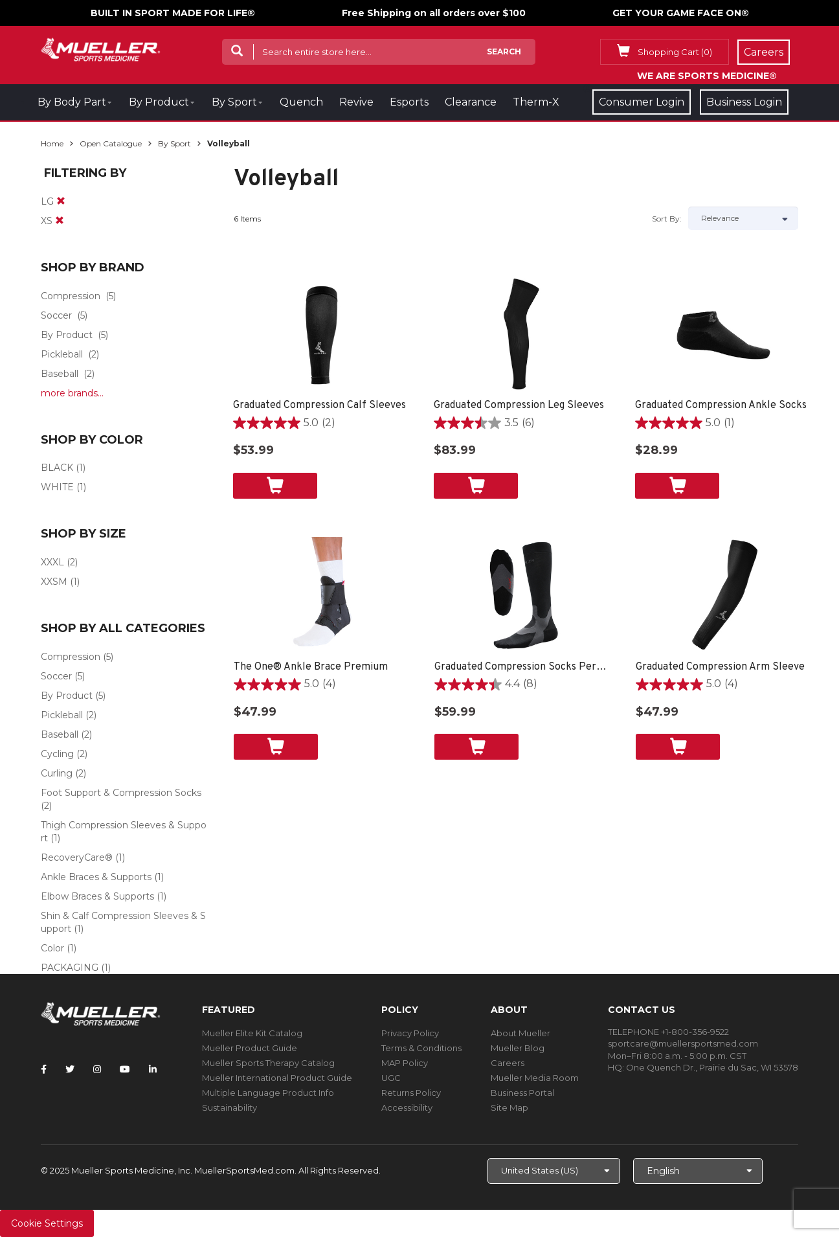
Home (52, 143)
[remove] (60, 201)
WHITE (57, 487)
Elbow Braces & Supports (97, 896)
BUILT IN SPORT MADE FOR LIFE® (173, 13)
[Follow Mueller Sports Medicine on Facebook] (44, 1069)
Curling (57, 773)
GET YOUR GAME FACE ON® (680, 13)
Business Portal (522, 1092)
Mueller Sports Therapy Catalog (268, 1063)
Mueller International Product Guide (277, 1077)
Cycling (57, 754)
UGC (391, 1077)
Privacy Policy (410, 1033)
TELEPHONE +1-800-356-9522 (668, 1032)
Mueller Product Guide (249, 1048)
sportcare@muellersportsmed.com (683, 1043)
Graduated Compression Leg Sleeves (519, 405)
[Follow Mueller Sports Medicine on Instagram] (97, 1069)
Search (504, 51)
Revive (356, 102)
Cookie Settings (47, 1223)
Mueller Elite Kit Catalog (252, 1033)
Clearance (471, 102)
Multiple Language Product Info (268, 1092)
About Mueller (520, 1033)
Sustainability (229, 1107)
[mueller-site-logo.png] (100, 48)
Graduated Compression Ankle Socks (721, 405)
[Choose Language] (698, 1171)
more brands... (72, 393)
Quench (301, 102)
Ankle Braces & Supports (96, 877)
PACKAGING (69, 967)
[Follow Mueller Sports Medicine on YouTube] (125, 1069)
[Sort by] (743, 218)
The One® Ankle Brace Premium (311, 667)
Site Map (509, 1107)
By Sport (234, 102)
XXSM (54, 581)
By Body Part (72, 102)
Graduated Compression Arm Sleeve (720, 667)
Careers (507, 1063)
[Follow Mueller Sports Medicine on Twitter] (69, 1069)
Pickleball (62, 354)
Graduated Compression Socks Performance (522, 667)
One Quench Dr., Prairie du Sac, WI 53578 (712, 1067)
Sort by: (667, 218)
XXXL (52, 562)
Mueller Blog (517, 1048)
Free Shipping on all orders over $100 (434, 13)
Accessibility (406, 1107)
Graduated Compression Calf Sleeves (319, 405)
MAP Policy (404, 1063)
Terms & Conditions (421, 1048)
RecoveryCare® (77, 857)
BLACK (57, 467)
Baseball (59, 374)
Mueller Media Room (535, 1077)
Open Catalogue (111, 143)
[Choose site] (553, 1171)
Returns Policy (411, 1092)
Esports (409, 102)
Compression (70, 296)
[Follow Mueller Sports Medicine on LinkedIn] (153, 1069)
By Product (159, 102)
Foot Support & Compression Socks (121, 793)
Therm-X (536, 102)
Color (52, 948)
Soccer (56, 315)
